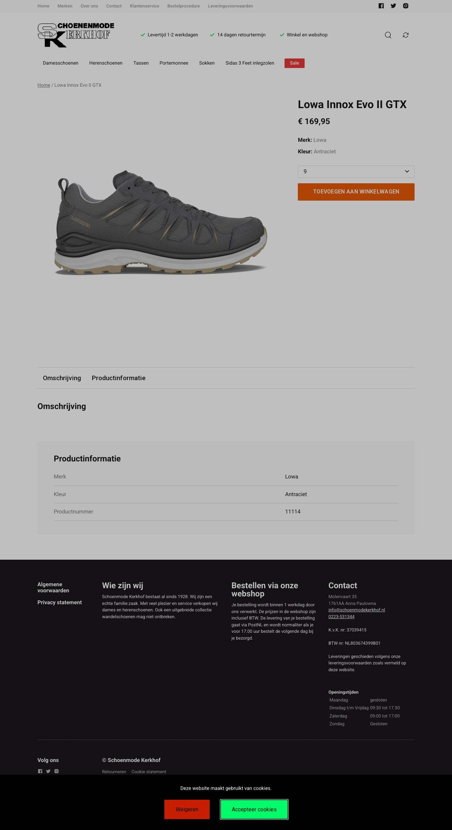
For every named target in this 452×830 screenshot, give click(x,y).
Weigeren (187, 809)
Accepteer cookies (254, 809)
